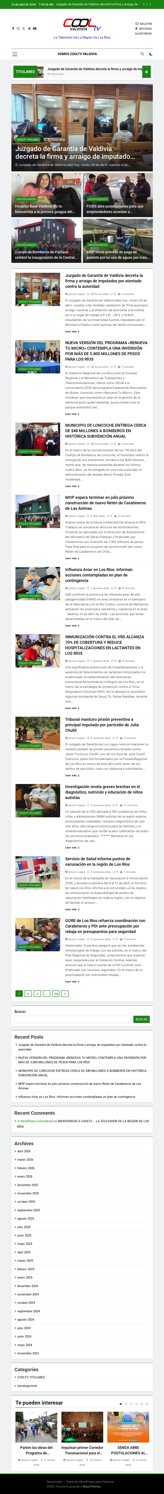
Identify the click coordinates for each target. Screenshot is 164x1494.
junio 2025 (24, 1235)
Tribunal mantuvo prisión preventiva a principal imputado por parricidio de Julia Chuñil (102, 725)
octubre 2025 (26, 1202)
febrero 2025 (25, 1269)
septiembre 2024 (28, 1311)
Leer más (72, 331)
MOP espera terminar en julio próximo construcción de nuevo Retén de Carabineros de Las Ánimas (105, 503)
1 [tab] (121, 1404)
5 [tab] (142, 1404)
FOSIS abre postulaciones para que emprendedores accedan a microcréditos (115, 211)
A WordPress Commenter (35, 1121)
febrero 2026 (25, 1168)
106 (55, 993)
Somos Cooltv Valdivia (77, 54)
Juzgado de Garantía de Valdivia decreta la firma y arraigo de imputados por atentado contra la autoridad (97, 4)
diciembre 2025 (27, 1185)
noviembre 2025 (28, 1193)
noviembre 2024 (28, 1294)
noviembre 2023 (28, 1353)
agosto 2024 (25, 1319)
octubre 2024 (26, 1303)
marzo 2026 (25, 1159)
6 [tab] (147, 1404)
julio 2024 (23, 1328)
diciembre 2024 (27, 1286)
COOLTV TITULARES (28, 139)
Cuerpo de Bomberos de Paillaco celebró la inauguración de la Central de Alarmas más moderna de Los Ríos (46, 257)
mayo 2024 (24, 1345)
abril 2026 (23, 1151)
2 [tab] (126, 1404)
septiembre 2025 (28, 1210)
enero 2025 (24, 1277)
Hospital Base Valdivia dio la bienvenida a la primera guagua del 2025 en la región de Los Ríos (43, 211)
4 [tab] (137, 1404)
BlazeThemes (92, 1486)
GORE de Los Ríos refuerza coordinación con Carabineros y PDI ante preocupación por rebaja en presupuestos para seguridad (105, 926)
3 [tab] (131, 1404)
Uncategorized (26, 199)
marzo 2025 (25, 1260)
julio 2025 (23, 1227)
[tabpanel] (36, 1439)
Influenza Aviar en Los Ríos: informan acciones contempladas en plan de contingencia (99, 575)
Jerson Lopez (77, 294)
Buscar (20, 1011)
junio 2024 (24, 1336)
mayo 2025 (24, 1244)
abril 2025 (23, 1252)
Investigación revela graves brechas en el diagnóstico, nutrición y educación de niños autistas (104, 792)
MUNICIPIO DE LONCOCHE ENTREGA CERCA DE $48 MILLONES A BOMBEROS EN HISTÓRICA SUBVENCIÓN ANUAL (105, 431)
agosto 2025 (25, 1218)
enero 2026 (24, 1176)
